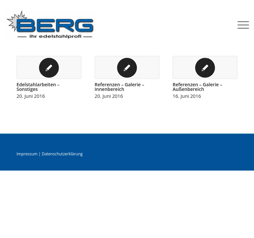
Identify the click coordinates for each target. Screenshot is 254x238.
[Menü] (240, 24)
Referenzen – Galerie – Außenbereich (197, 86)
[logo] (50, 24)
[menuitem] (240, 24)
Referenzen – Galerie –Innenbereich (119, 86)
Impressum (27, 154)
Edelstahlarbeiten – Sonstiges (38, 86)
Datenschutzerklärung (62, 154)
